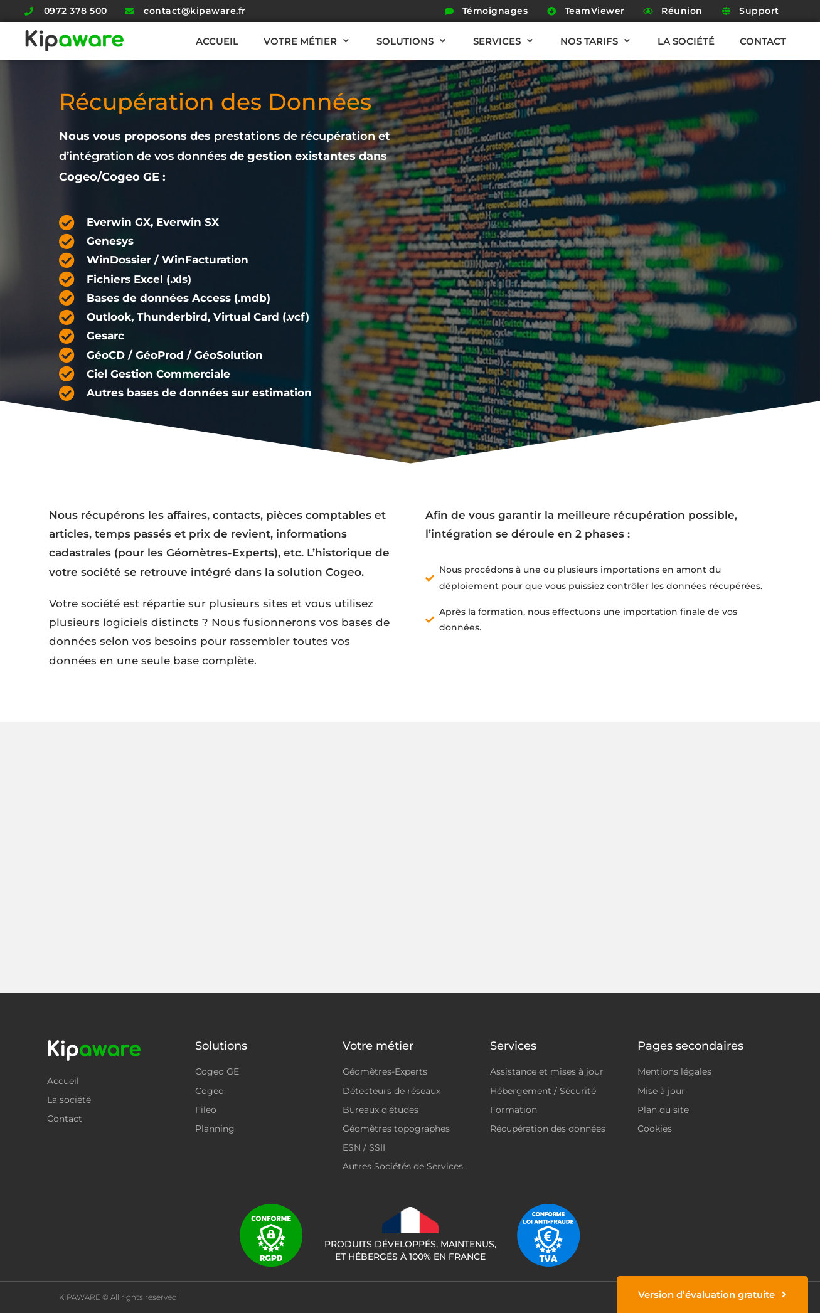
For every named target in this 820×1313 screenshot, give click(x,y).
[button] (307, 41)
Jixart (752, 1297)
